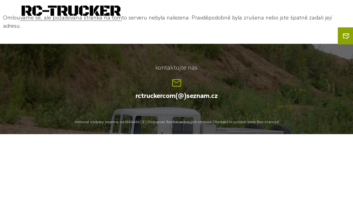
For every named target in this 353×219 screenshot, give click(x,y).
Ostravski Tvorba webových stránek (179, 122)
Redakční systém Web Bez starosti (246, 122)
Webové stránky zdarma (96, 122)
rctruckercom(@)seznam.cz (177, 96)
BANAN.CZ (135, 122)
